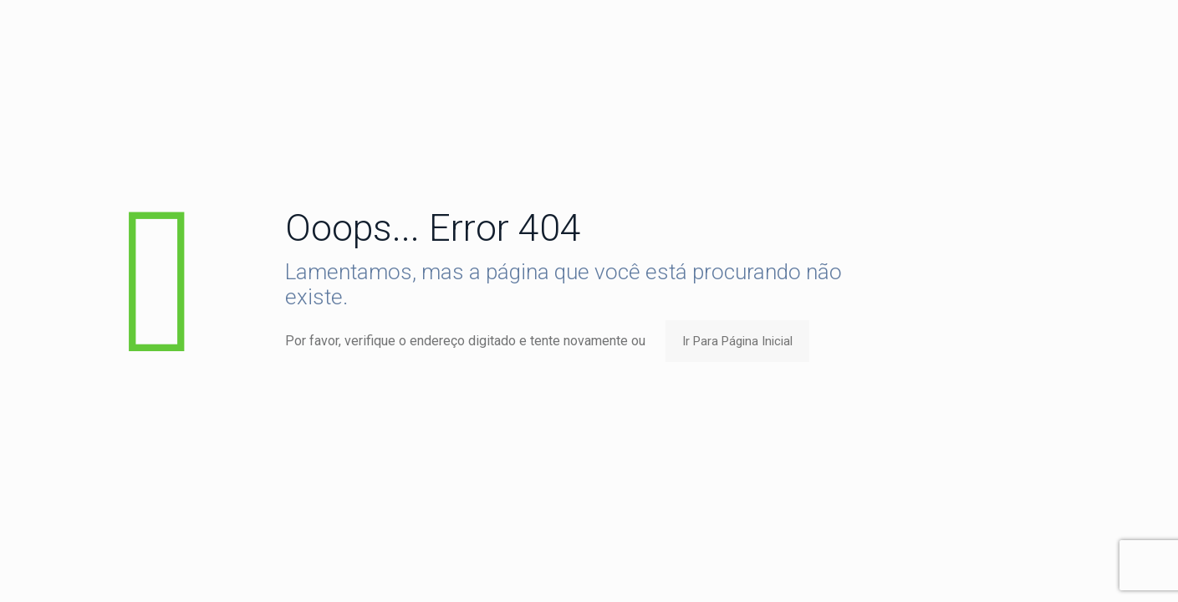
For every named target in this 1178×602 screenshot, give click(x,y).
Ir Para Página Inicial (737, 341)
